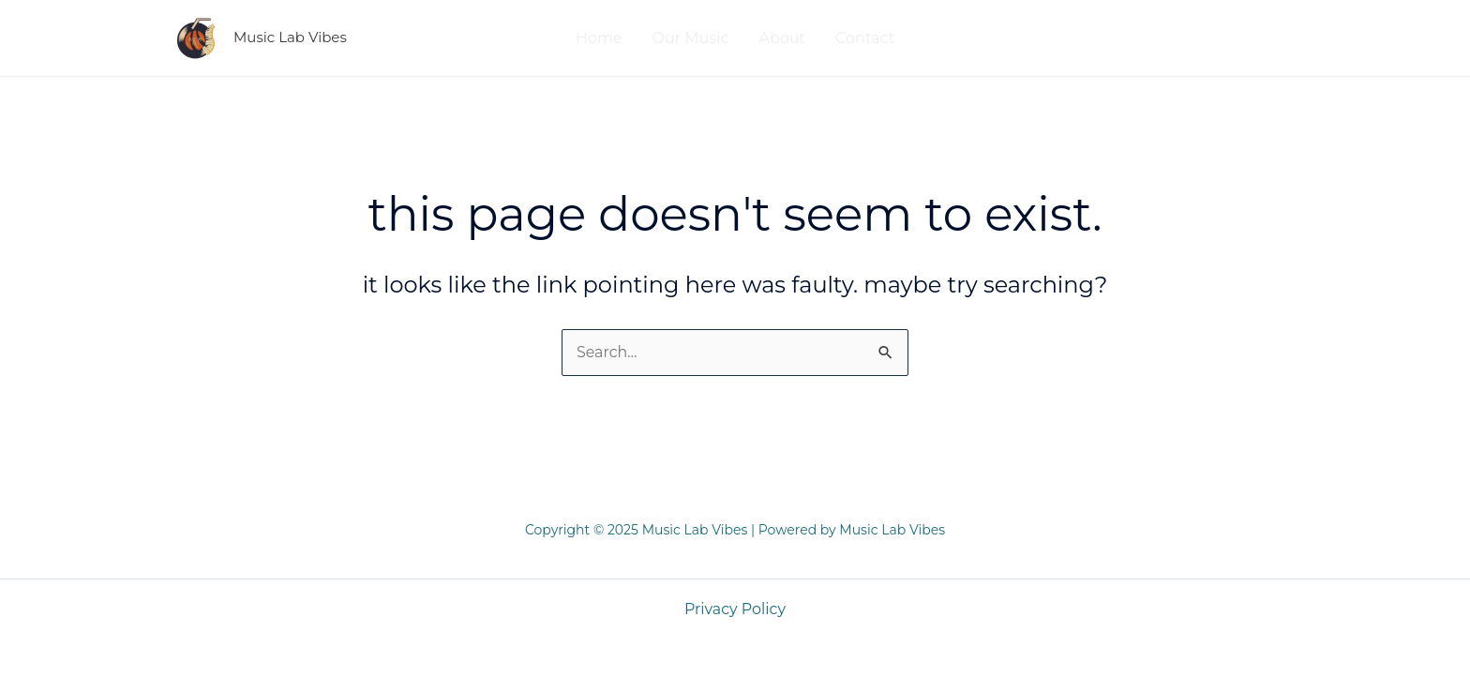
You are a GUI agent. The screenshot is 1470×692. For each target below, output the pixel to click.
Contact (864, 38)
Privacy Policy (735, 609)
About (781, 38)
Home (599, 38)
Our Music (690, 38)
